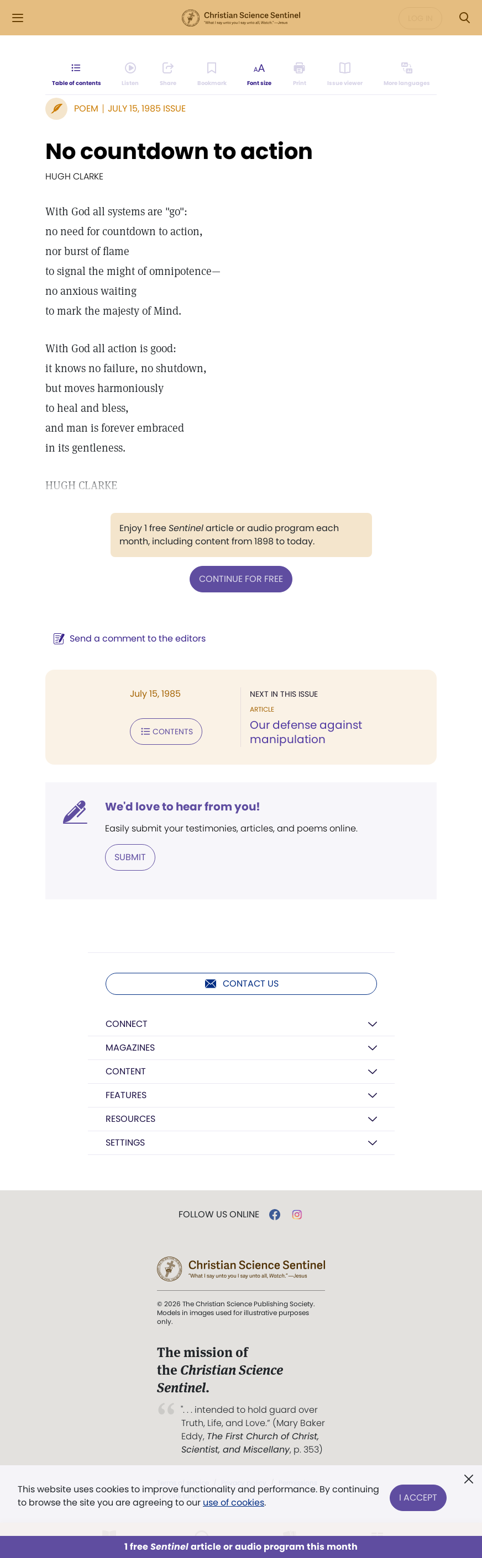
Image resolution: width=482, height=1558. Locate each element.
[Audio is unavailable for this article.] (131, 75)
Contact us (241, 983)
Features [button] (126, 1095)
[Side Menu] (17, 17)
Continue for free (241, 579)
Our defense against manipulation (306, 732)
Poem (86, 108)
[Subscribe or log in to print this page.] (299, 75)
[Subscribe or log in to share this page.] (168, 75)
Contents (166, 731)
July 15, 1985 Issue (147, 108)
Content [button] (126, 1071)
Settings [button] (125, 1142)
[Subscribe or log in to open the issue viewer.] (345, 75)
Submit (130, 857)
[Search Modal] (464, 17)
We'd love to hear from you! (182, 806)
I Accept (418, 1496)
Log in (420, 18)
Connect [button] (127, 1024)
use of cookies (233, 1502)
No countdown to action (179, 151)
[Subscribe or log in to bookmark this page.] (212, 75)
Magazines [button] (130, 1047)
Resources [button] (130, 1118)
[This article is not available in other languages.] (407, 75)
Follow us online (219, 1214)
